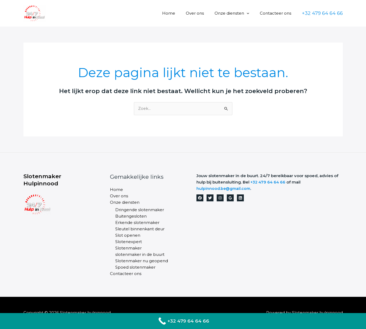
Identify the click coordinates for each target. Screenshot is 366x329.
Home (177, 13)
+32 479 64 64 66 (268, 182)
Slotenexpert (128, 241)
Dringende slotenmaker (139, 210)
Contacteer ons (277, 13)
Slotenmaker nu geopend (141, 261)
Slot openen (127, 235)
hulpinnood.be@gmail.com (224, 188)
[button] (250, 13)
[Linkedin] (240, 198)
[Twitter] (210, 198)
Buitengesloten (131, 216)
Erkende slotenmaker (137, 222)
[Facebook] (199, 198)
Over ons (201, 13)
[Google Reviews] (230, 198)
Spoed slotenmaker (135, 267)
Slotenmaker (128, 248)
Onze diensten (236, 13)
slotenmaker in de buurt (140, 254)
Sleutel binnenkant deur (140, 229)
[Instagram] (220, 198)
